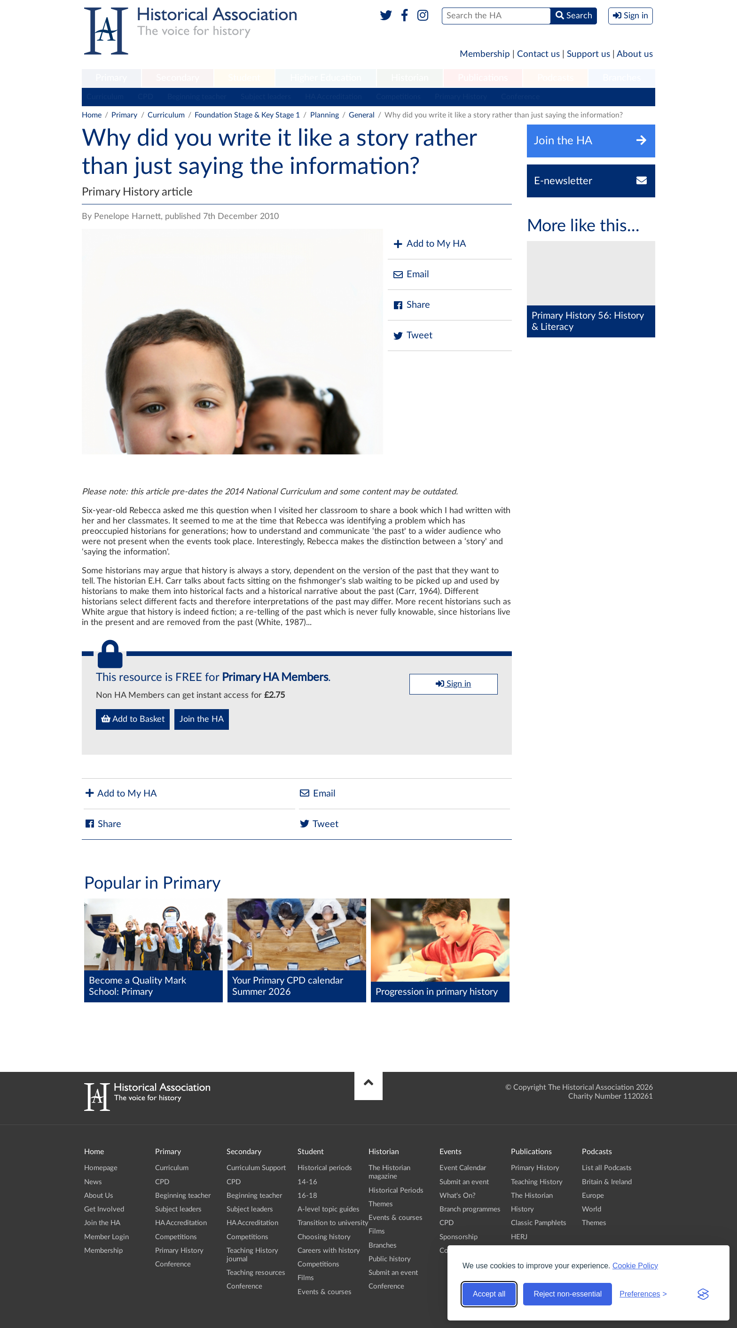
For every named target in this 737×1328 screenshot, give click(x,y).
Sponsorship (458, 1237)
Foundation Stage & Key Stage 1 (247, 115)
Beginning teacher (197, 97)
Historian (410, 78)
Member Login (106, 1237)
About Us (98, 1195)
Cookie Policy (635, 1266)
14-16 (307, 1182)
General (362, 115)
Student (244, 78)
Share (411, 305)
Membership (485, 54)
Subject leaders (266, 97)
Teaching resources (256, 1272)
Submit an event (393, 1272)
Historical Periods (395, 1190)
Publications (483, 78)
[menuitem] (111, 78)
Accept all (489, 1294)
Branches (622, 78)
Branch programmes (470, 1209)
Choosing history (324, 1237)
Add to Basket (133, 719)
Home (92, 115)
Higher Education (325, 78)
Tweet (412, 336)
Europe (593, 1195)
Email (410, 275)
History (522, 1209)
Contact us (538, 54)
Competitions (398, 97)
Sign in (453, 683)
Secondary (177, 78)
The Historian (532, 1195)
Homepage (101, 1168)
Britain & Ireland (607, 1182)
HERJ (519, 1237)
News (93, 1182)
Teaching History (537, 1182)
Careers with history (329, 1250)
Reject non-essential (567, 1294)
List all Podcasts (607, 1168)
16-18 (307, 1195)
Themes (380, 1204)
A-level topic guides (329, 1209)
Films (306, 1277)
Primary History (461, 97)
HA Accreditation (333, 97)
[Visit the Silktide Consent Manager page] (703, 1294)
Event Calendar (462, 1168)
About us (635, 54)
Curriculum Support (256, 1168)
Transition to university (333, 1222)
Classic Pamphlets (538, 1222)
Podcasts (555, 78)
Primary (111, 78)
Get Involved (104, 1209)
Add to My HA (429, 244)
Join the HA (202, 719)
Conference (520, 97)
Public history (389, 1259)
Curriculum (105, 97)
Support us (588, 54)
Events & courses (325, 1292)
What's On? (457, 1195)
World (591, 1209)
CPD (145, 97)
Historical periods (325, 1168)
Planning (324, 115)
